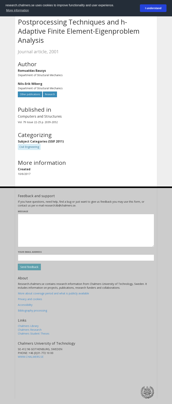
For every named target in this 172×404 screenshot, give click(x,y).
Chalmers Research (30, 329)
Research (50, 94)
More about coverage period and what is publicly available (53, 293)
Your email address (30, 251)
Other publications (30, 94)
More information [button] (17, 10)
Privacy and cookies (30, 299)
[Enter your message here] (86, 230)
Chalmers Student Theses (33, 333)
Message (23, 211)
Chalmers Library (28, 326)
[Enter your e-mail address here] (86, 257)
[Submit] (29, 267)
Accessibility (25, 305)
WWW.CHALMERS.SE (30, 357)
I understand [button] (153, 8)
